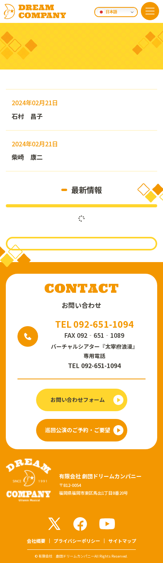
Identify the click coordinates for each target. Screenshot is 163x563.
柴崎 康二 (27, 157)
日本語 (107, 12)
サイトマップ (122, 540)
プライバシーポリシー (77, 540)
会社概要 (36, 540)
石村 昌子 (27, 116)
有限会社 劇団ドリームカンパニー (66, 556)
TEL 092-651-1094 (94, 323)
